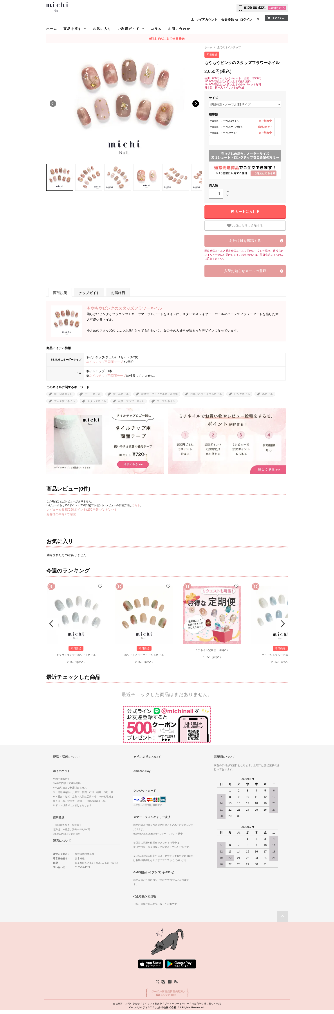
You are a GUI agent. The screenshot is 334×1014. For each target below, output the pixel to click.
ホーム (51, 29)
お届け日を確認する (245, 240)
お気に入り (102, 29)
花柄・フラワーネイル (131, 401)
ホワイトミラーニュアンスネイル (144, 655)
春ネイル (267, 394)
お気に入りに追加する (245, 225)
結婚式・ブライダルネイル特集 (159, 394)
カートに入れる (247, 212)
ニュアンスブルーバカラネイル (280, 655)
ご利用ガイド (131, 29)
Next (195, 103)
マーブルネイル (166, 401)
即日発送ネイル (63, 394)
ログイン (246, 19)
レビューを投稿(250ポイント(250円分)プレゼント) (81, 509)
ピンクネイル (242, 394)
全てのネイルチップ (229, 47)
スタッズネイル (96, 401)
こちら (136, 505)
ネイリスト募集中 (152, 1003)
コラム (156, 29)
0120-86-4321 (255, 8)
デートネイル (93, 394)
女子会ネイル (121, 394)
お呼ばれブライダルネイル (206, 394)
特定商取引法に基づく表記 (206, 1003)
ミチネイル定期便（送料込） (212, 650)
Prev (52, 624)
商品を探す (75, 29)
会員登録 (227, 19)
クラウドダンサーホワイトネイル (76, 655)
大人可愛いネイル (64, 401)
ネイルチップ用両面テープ (104, 362)
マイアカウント (206, 19)
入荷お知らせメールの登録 (245, 271)
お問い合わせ (179, 29)
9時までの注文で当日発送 (167, 38)
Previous (53, 103)
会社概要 (118, 1003)
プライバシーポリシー (177, 1003)
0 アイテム (275, 18)
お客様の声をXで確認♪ (62, 514)
